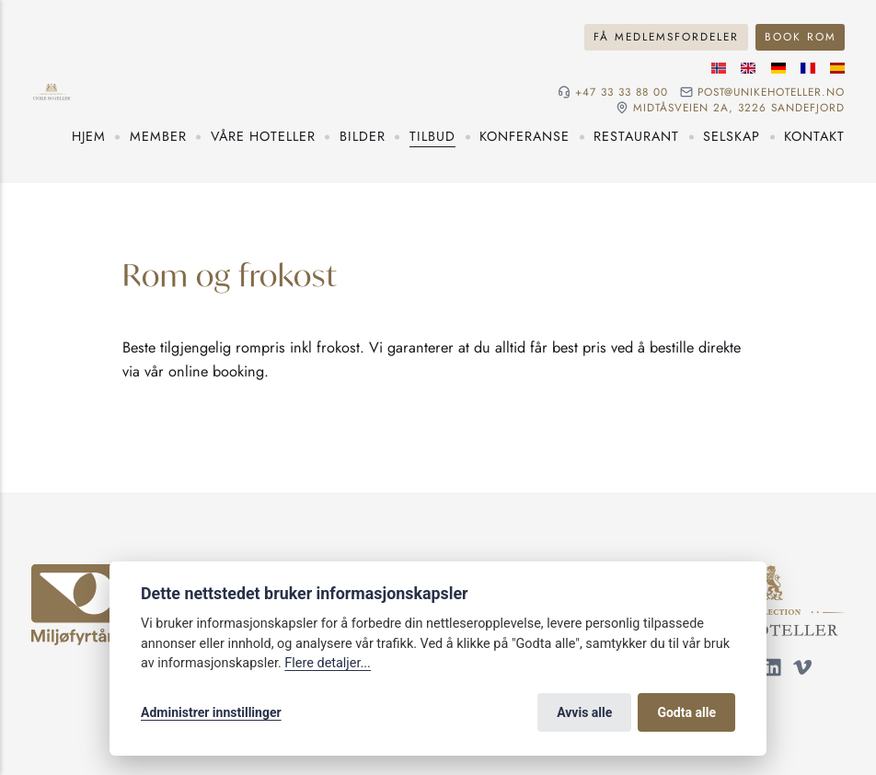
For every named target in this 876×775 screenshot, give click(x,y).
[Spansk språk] (837, 68)
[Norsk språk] (718, 68)
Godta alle (686, 712)
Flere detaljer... (327, 663)
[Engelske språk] (748, 68)
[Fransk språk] (808, 68)
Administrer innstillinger (211, 712)
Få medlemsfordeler (666, 36)
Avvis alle (584, 712)
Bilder (363, 136)
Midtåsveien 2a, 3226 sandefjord (739, 107)
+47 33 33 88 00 (621, 92)
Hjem (89, 136)
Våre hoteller (263, 136)
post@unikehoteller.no (771, 92)
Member (158, 136)
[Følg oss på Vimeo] (802, 670)
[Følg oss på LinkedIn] (773, 670)
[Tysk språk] (778, 68)
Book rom (800, 36)
